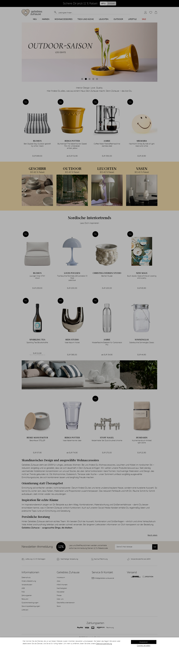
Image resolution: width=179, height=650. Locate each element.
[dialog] (89, 643)
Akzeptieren (143, 642)
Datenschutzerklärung (104, 643)
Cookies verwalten (143, 645)
